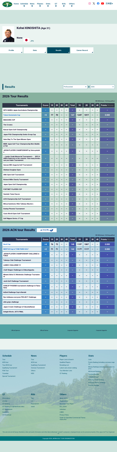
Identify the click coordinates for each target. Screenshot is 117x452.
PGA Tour (5, 382)
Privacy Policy (64, 426)
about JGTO (64, 409)
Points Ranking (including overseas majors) (101, 374)
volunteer (63, 420)
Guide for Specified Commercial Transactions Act (72, 430)
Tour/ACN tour (7, 376)
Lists (90, 371)
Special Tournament (8, 387)
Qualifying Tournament (9, 379)
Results (59, 50)
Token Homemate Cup (11, 115)
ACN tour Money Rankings (96, 394)
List (32, 412)
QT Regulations (7, 420)
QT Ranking (63, 385)
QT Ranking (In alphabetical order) (13, 418)
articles (4, 412)
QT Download (6, 426)
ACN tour (5, 373)
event (33, 418)
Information (6, 409)
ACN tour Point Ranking (96, 391)
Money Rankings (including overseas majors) (101, 379)
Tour (3, 371)
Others (33, 382)
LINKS (62, 423)
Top (32, 409)
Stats (35, 50)
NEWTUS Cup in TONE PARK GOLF (15, 249)
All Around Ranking (94, 383)
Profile (11, 50)
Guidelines (5, 423)
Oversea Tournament (38, 379)
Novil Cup (6, 244)
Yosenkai (5, 385)
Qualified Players (65, 373)
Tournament (35, 415)
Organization (64, 412)
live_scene (63, 418)
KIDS (32, 385)
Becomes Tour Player (67, 415)
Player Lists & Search (67, 371)
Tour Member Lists (66, 382)
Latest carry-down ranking (68, 379)
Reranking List (64, 376)
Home (16, 4)
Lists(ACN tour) (93, 388)
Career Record (82, 50)
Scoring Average (93, 385)
